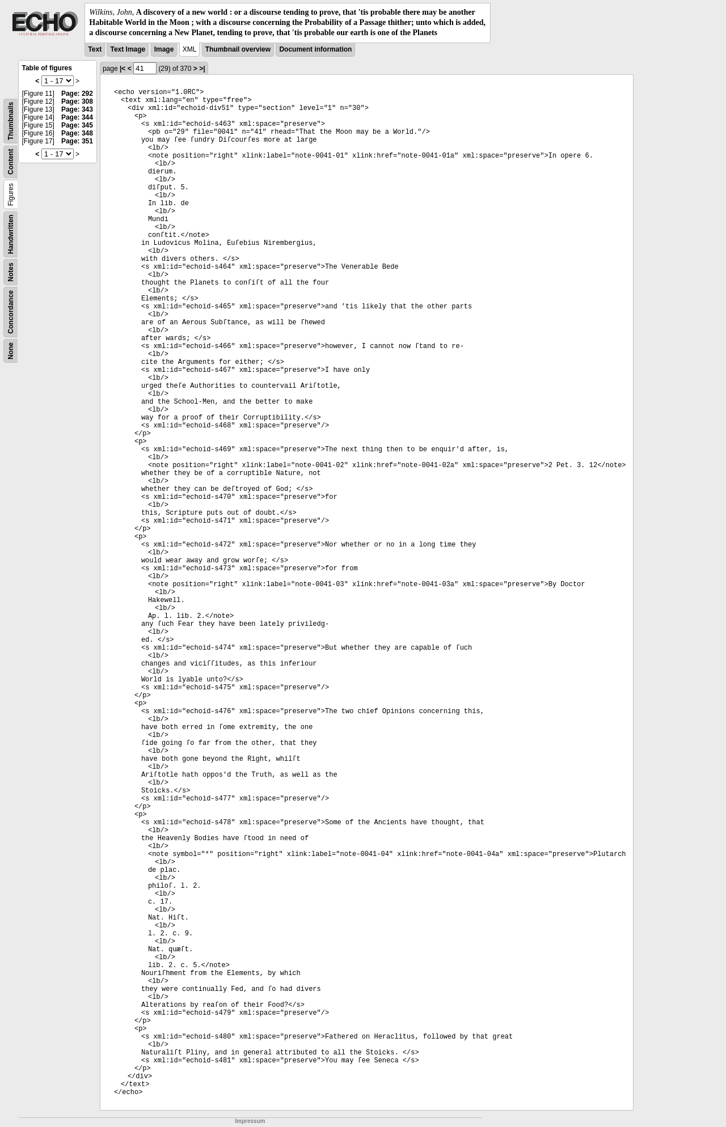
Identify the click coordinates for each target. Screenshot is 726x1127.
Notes (11, 271)
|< (122, 69)
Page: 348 (77, 133)
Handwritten (11, 233)
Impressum (250, 1121)
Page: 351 (77, 141)
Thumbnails (11, 120)
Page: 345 (77, 125)
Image (164, 49)
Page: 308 (77, 101)
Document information (315, 49)
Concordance (11, 312)
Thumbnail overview (238, 49)
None (11, 350)
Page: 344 (77, 117)
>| (202, 69)
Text (95, 49)
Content (11, 161)
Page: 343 (77, 109)
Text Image (127, 49)
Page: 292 (77, 94)
